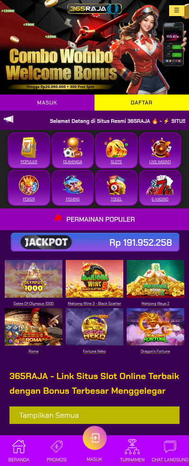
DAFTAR (142, 102)
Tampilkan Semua (49, 415)
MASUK (47, 102)
